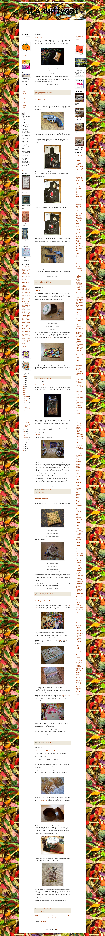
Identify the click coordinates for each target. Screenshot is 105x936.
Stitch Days (78, 560)
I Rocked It (39, 290)
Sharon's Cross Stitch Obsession (79, 549)
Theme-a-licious (25, 334)
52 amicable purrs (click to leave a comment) (43, 92)
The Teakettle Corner (79, 642)
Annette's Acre (79, 196)
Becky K (24, 91)
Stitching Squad (79, 583)
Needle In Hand (79, 464)
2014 (24, 390)
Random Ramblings (78, 514)
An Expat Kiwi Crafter (79, 192)
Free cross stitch (26, 294)
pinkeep (28, 319)
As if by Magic (79, 204)
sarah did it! (78, 539)
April (25, 433)
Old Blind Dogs (27, 312)
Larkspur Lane (79, 407)
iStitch (77, 376)
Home (52, 915)
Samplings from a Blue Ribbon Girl (79, 530)
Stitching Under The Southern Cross (79, 590)
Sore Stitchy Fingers (42, 100)
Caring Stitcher (79, 266)
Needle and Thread (78, 462)
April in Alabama (79, 202)
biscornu (28, 270)
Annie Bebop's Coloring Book (79, 200)
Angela (24, 100)
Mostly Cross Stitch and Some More (79, 448)
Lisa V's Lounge (79, 415)
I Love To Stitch (79, 371)
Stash (23, 331)
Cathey (24, 89)
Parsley (24, 105)
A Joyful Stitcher (79, 166)
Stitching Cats (79, 568)
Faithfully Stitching (78, 339)
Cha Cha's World (79, 272)
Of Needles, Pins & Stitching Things (79, 488)
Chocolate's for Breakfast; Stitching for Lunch (79, 275)
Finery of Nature (41, 93)
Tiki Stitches (78, 658)
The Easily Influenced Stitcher (78, 617)
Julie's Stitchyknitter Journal (79, 382)
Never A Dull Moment (78, 478)
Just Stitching (79, 389)
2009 (24, 446)
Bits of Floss (78, 223)
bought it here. (44, 800)
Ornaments (24, 315)
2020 (24, 378)
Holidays (28, 299)
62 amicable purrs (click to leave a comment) (43, 378)
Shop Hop (23, 325)
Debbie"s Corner (79, 317)
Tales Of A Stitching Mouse (79, 605)
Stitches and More (79, 562)
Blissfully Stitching (78, 231)
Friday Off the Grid (26, 295)
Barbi (24, 107)
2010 (24, 444)
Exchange (24, 286)
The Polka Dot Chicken (79, 628)
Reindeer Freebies (26, 322)
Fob (29, 292)
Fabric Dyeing (43, 911)
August (25, 404)
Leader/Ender (26, 305)
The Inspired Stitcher (78, 623)
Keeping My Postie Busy (43, 601)
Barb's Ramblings (79, 213)
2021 (24, 376)
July (25, 407)
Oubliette (78, 492)
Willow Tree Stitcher (78, 678)
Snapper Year (26, 329)
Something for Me (79, 553)
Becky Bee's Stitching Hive (79, 218)
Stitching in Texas (79, 581)
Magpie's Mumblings (78, 428)
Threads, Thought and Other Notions (79, 653)
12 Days (24, 266)
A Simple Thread (79, 175)
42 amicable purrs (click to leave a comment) (43, 910)
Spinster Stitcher (79, 555)
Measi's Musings (79, 445)
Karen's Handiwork (78, 395)
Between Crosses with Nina (79, 221)
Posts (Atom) (43, 921)
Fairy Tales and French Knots (79, 336)
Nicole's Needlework (78, 481)
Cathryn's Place (79, 270)
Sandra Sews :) (79, 535)
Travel (23, 335)
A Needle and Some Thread (79, 170)
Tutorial (43, 492)
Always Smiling (79, 186)
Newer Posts (37, 915)
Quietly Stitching (79, 511)
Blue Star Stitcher (79, 236)
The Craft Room (79, 613)
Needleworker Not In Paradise (79, 476)
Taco (29, 332)
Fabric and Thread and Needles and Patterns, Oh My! (79, 331)
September (26, 402)
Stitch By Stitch (79, 558)
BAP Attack (78, 212)
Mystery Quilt (25, 311)
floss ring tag (25, 292)
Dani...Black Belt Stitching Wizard (79, 309)
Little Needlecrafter (79, 423)
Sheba (28, 324)
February (26, 437)
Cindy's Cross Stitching (79, 287)
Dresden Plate (26, 285)
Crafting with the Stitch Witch (79, 293)
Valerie (24, 103)
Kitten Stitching (79, 400)
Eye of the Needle (79, 328)
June (25, 429)
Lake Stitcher (78, 405)
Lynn (24, 96)
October (26, 400)
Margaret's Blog (79, 436)
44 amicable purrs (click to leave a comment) (43, 282)
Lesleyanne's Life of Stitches (79, 413)
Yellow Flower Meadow (79, 694)
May (25, 431)
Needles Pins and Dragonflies (79, 473)
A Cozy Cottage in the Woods (79, 155)
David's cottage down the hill (79, 312)
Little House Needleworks (78, 420)
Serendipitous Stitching (79, 545)
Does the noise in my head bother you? (79, 322)
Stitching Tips (27, 331)
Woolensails (78, 691)
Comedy (23, 277)
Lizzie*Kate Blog (79, 425)
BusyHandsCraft (79, 246)
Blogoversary (24, 273)
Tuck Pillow (28, 337)
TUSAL (39, 492)
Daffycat (41, 90)
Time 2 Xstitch (79, 660)
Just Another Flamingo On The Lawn (79, 387)
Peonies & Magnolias (78, 498)
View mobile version (52, 917)
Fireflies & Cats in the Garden (79, 348)
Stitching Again (79, 567)
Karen (24, 95)
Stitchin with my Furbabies (79, 564)
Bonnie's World (79, 238)
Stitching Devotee (79, 572)
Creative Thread (79, 297)
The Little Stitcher (79, 625)
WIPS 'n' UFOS (79, 680)
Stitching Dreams (79, 573)
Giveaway (24, 298)
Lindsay (24, 93)
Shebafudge (78, 551)
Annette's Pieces (79, 198)
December (26, 396)
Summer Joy (24, 332)
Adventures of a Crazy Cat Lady (79, 178)
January (26, 439)
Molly (28, 309)
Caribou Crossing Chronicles (79, 264)
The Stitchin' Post (79, 633)
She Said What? (79, 41)
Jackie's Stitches (79, 379)
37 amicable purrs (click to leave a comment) (43, 744)
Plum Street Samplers (78, 501)
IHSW (27, 303)
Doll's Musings (79, 324)
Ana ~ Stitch (78, 194)
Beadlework (78, 215)
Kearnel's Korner (79, 397)
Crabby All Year (26, 282)
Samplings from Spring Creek (79, 533)
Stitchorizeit (78, 598)
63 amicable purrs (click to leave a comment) (43, 594)
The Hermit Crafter (78, 620)
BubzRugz (78, 245)
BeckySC (25, 88)
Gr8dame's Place (79, 363)
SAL (22, 324)
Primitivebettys (79, 505)
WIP (29, 344)
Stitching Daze (79, 570)
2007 (24, 450)
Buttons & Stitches (78, 252)
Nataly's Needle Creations (79, 459)
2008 (24, 448)
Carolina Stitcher (79, 268)
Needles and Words (78, 470)
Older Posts (67, 915)
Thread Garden (79, 650)
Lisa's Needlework (78, 417)
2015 (24, 388)
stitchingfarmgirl (79, 596)
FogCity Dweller (79, 350)
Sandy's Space (79, 537)
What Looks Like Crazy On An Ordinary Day (79, 669)
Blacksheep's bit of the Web (79, 228)
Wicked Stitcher (79, 674)
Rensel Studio (79, 519)
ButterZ (77, 250)
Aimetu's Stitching (79, 180)
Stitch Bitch (78, 557)
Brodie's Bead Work (26, 276)
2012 (24, 394)
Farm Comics (27, 289)
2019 (24, 380)
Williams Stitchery (79, 676)
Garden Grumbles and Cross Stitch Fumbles (79, 356)
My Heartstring (79, 453)
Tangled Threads (79, 607)
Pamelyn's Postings (78, 495)
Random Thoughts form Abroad (79, 517)
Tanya (24, 102)
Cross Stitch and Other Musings (79, 300)
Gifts (29, 296)
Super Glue (37, 434)
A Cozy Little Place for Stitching (78, 159)
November (26, 398)
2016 (24, 386)
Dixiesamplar (79, 318)
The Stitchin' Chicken (78, 631)
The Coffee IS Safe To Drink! (45, 750)
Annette (24, 98)
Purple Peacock (79, 510)
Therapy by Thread (78, 648)
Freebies (78, 39)
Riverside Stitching (78, 522)
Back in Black (40, 37)
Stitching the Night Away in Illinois (79, 586)
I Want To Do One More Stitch (79, 374)
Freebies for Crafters (78, 352)
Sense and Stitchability (78, 542)
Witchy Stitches (79, 686)
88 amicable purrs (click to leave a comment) (43, 491)
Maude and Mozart (78, 441)
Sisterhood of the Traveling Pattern (26, 327)
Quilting (24, 321)
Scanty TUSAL (40, 384)
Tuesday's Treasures (26, 338)
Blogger (58, 929)
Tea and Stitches (79, 609)
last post (62, 428)
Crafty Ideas (24, 283)
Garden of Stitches (78, 360)
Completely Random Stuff (26, 280)
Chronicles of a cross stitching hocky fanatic (79, 283)
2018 (24, 382)
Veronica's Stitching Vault (79, 666)
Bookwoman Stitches (78, 241)
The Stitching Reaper (78, 639)
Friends (23, 296)
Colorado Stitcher (79, 289)
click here (56, 424)
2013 (24, 392)
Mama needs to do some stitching (79, 434)
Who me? (26, 344)
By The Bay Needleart (78, 258)
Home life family (43, 283)
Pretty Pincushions (41, 499)
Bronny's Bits (78, 243)
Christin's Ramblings (78, 280)
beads (29, 269)
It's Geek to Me (79, 377)
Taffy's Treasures (79, 602)
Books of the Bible (26, 275)
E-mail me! (24, 55)
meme (26, 308)
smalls (29, 328)
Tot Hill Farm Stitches (79, 663)
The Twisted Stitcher (78, 645)
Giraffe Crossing (79, 362)
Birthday (23, 270)
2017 (24, 384)
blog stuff (26, 272)
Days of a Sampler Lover (79, 315)
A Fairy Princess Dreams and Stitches (79, 163)
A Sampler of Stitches (78, 173)
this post (49, 337)
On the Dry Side (79, 491)
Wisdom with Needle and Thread (78, 683)
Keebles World (79, 399)
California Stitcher (65, 695)
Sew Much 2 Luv (79, 547)
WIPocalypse (24, 346)
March (25, 435)
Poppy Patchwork (79, 503)
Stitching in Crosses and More (79, 579)
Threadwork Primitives (78, 656)
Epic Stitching (79, 326)
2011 (24, 442)
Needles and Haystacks (78, 467)
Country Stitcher (79, 291)
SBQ (25, 324)
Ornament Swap (26, 313)
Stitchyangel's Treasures (79, 600)
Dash (39, 283)
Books (29, 273)
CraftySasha (78, 295)
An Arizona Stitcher (78, 189)
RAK (29, 321)
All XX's (77, 185)
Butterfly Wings (79, 248)
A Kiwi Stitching (79, 168)
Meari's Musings (79, 443)
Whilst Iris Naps (79, 672)
